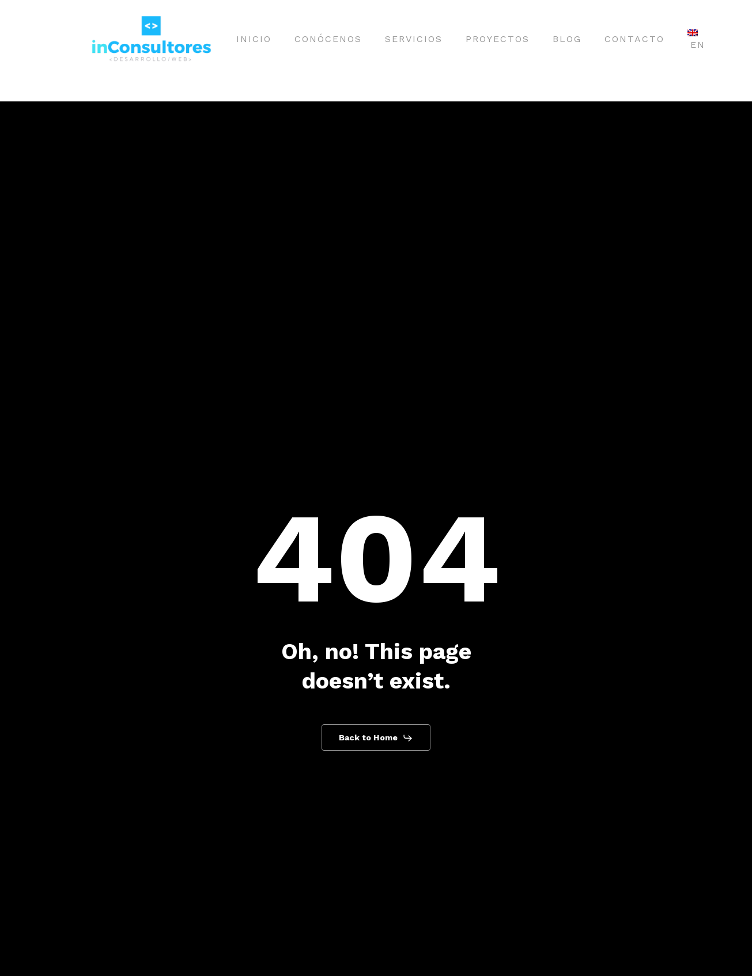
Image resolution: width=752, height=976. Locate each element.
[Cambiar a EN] (696, 39)
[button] (376, 738)
